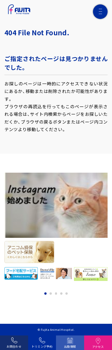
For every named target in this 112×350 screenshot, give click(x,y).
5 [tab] (66, 293)
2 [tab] (50, 293)
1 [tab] (45, 293)
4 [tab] (61, 293)
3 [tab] (56, 293)
